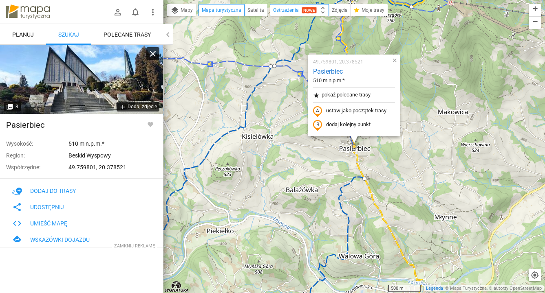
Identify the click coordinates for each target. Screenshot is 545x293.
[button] (274, 66)
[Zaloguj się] (117, 12)
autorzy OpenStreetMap (518, 288)
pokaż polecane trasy (342, 95)
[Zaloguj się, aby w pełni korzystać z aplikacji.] (150, 124)
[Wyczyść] (152, 53)
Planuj (23, 34)
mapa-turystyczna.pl (27, 12)
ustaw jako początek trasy (349, 111)
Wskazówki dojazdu (51, 240)
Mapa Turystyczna (468, 288)
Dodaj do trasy (44, 191)
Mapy (181, 10)
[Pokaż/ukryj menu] (152, 12)
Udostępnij (38, 207)
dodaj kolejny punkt (342, 125)
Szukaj (68, 34)
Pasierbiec (328, 71)
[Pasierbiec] (81, 79)
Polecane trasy (127, 34)
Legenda (434, 288)
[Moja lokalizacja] (535, 275)
